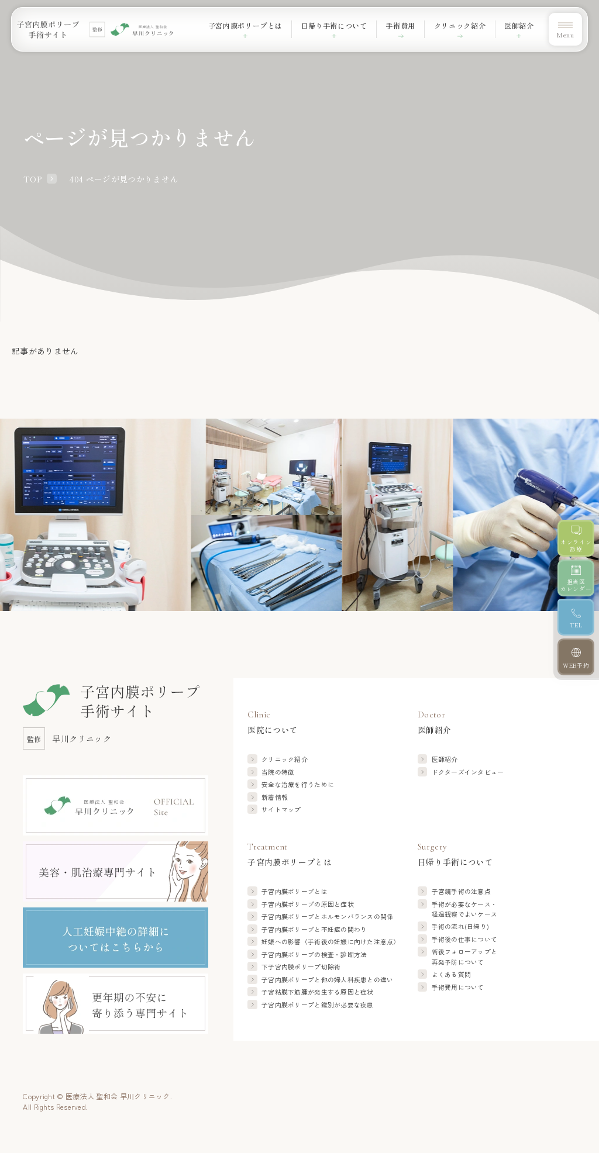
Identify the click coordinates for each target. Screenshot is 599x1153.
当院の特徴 (277, 772)
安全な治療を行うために (297, 784)
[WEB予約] (575, 656)
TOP (32, 179)
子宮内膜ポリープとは (294, 891)
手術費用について (458, 987)
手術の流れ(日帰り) (461, 926)
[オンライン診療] (575, 538)
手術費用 (400, 25)
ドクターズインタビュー (468, 772)
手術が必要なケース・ (465, 909)
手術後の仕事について (465, 939)
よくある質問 (451, 974)
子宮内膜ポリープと (327, 916)
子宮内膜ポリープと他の (327, 979)
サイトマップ (281, 809)
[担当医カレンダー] (575, 578)
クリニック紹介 (460, 25)
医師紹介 (445, 759)
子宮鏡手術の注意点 (461, 891)
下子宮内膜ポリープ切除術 (300, 966)
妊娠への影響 (330, 941)
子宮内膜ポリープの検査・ (314, 954)
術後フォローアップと (465, 956)
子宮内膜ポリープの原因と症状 (307, 904)
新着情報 (274, 797)
